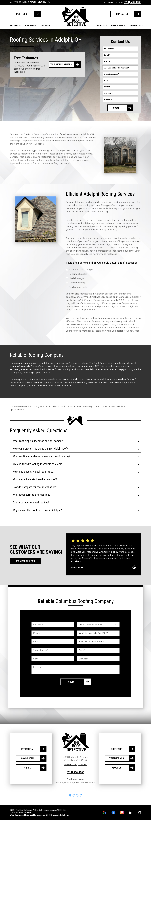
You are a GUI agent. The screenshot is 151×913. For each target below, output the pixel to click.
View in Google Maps (75, 764)
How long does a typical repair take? (33, 471)
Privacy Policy (25, 821)
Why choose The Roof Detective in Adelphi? (37, 510)
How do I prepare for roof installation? (35, 487)
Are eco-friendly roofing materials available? (38, 464)
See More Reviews (25, 561)
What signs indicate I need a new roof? (35, 479)
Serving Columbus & (30, 2)
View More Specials (61, 64)
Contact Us (135, 25)
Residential (16, 25)
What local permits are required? (31, 494)
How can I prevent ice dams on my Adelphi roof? (40, 448)
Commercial (31, 25)
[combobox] (120, 67)
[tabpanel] (19, 799)
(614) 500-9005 (132, 2)
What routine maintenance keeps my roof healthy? (41, 456)
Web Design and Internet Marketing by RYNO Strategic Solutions (39, 823)
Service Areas (118, 25)
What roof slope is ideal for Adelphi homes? (38, 441)
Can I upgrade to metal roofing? (31, 502)
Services (45, 25)
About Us (100, 25)
